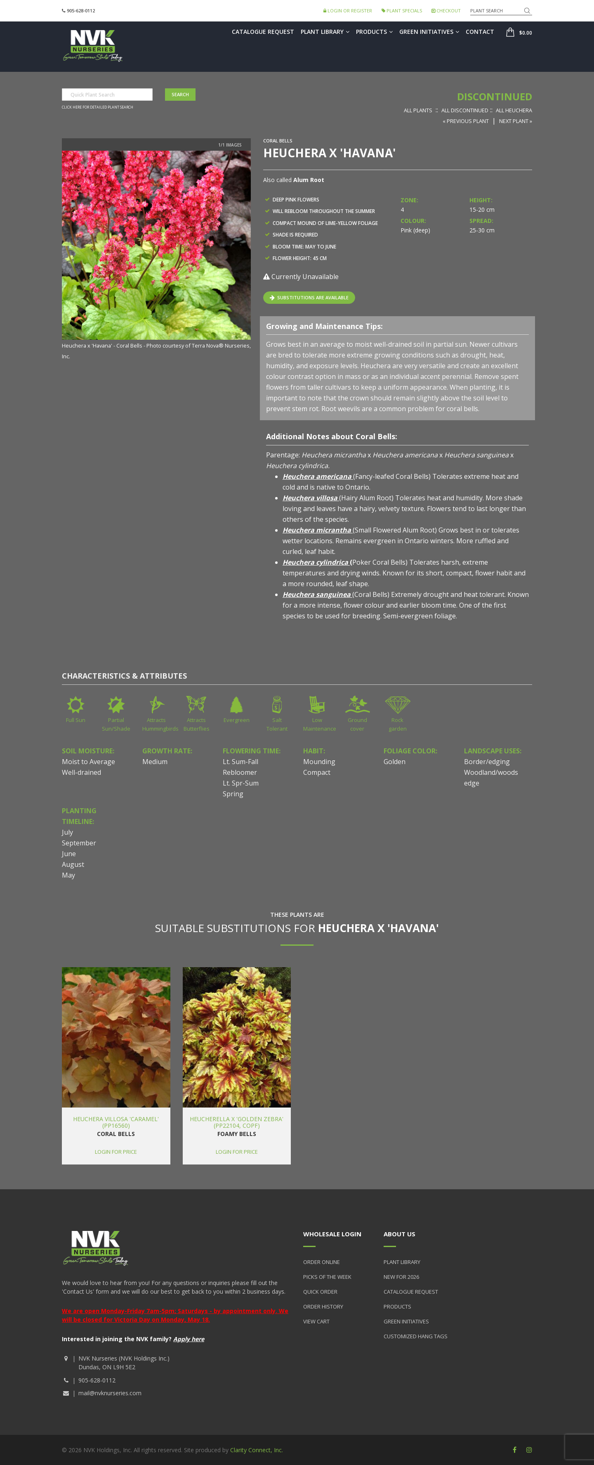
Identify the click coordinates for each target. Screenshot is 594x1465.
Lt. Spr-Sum (241, 783)
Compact (316, 772)
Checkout (446, 10)
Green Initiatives (429, 32)
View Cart (316, 1321)
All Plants (418, 110)
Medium (154, 761)
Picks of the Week (327, 1276)
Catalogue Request (263, 32)
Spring (233, 793)
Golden (394, 761)
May (68, 875)
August (73, 864)
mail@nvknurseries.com (109, 1393)
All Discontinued (464, 110)
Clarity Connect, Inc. (256, 1450)
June (69, 853)
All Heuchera (514, 110)
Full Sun (75, 720)
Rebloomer (240, 772)
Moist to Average (88, 761)
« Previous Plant (466, 121)
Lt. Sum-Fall (240, 761)
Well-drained (81, 772)
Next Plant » (515, 121)
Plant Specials (402, 10)
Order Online (321, 1262)
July (67, 832)
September (79, 842)
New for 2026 (401, 1276)
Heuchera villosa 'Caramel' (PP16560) (116, 1122)
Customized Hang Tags (416, 1336)
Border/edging (487, 761)
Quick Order (320, 1291)
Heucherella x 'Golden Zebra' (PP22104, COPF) (236, 1122)
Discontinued (494, 96)
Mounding (319, 761)
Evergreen (237, 720)
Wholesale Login (332, 1234)
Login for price (116, 1151)
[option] (156, 256)
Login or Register (347, 10)
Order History (323, 1306)
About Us (399, 1234)
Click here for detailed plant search (97, 107)
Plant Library (325, 32)
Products (374, 32)
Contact (480, 32)
